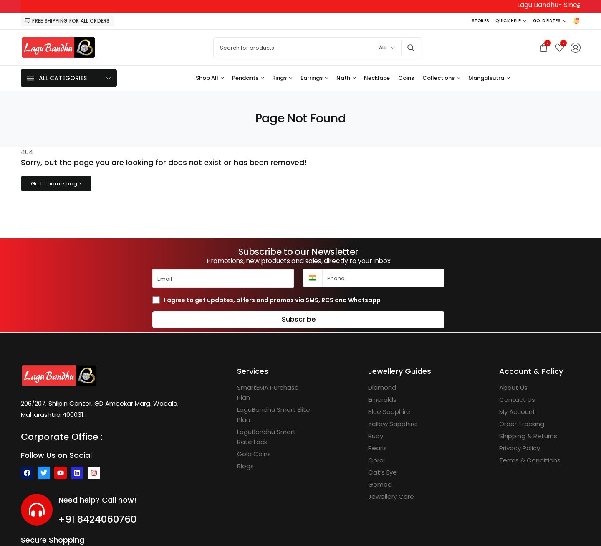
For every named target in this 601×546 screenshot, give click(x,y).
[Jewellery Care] (391, 497)
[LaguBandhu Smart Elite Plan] (274, 415)
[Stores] (481, 21)
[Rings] (282, 78)
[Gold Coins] (254, 454)
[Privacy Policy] (519, 448)
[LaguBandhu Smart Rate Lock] (274, 437)
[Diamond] (382, 388)
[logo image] (58, 47)
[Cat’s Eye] (382, 472)
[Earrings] (314, 78)
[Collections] (441, 78)
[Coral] (376, 460)
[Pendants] (248, 78)
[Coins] (406, 78)
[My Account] (517, 412)
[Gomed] (380, 485)
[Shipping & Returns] (528, 436)
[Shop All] (210, 78)
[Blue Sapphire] (389, 412)
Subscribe (299, 319)
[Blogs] (245, 466)
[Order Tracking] (521, 424)
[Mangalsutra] (489, 78)
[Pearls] (377, 448)
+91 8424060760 (97, 519)
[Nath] (346, 78)
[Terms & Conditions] (530, 460)
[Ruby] (375, 436)
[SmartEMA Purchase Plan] (274, 393)
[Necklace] (377, 78)
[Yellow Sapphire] (392, 424)
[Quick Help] (510, 21)
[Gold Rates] (549, 21)
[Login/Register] (576, 48)
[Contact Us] (517, 400)
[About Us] (513, 388)
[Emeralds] (382, 400)
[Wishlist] (559, 47)
